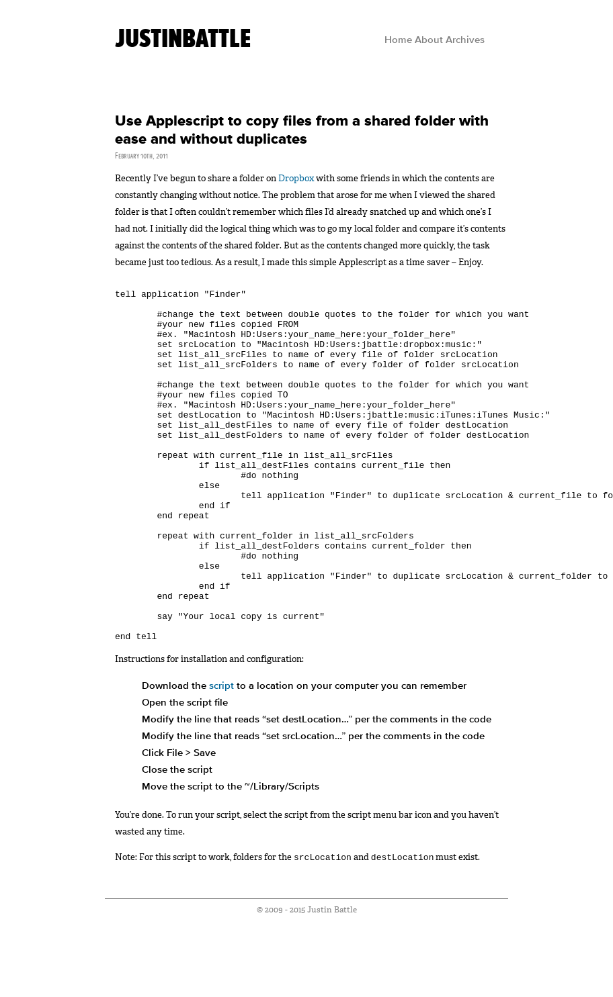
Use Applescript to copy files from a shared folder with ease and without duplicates (302, 130)
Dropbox (296, 178)
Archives (465, 40)
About (429, 40)
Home (398, 40)
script (221, 758)
